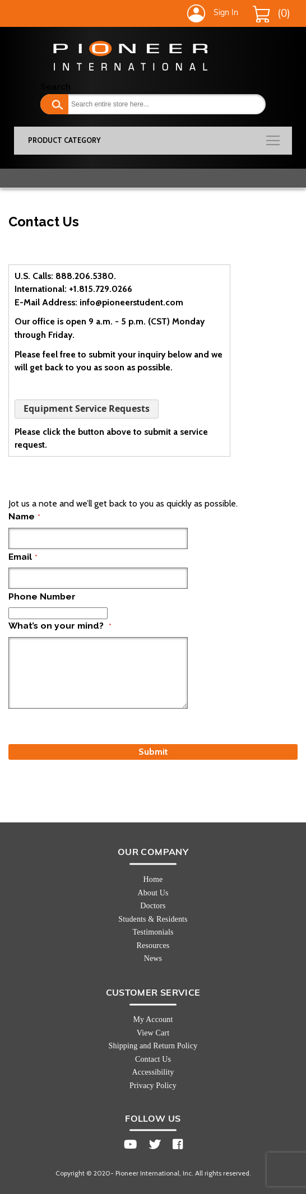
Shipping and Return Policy (153, 1046)
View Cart (153, 1033)
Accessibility (153, 1072)
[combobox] (153, 104)
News (153, 958)
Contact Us (153, 1059)
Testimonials (152, 932)
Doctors (152, 906)
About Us (152, 893)
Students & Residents (152, 919)
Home (153, 879)
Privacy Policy (153, 1085)
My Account (153, 1019)
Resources (153, 945)
